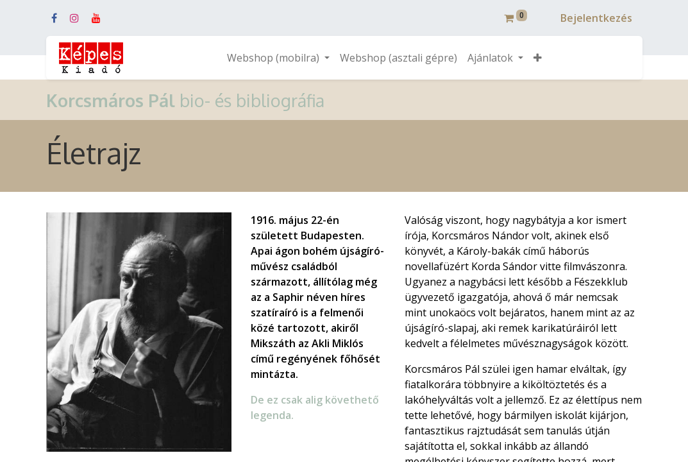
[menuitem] (398, 58)
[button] (537, 58)
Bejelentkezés (596, 18)
